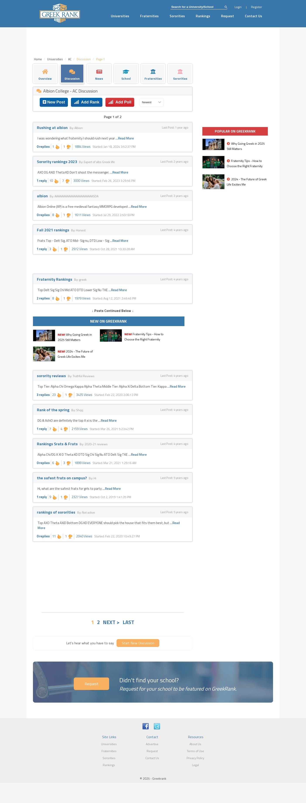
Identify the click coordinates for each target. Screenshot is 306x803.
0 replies (43, 146)
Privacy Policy (195, 758)
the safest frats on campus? (62, 478)
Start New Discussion (138, 643)
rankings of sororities (56, 512)
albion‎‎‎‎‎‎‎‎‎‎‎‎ (43, 196)
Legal (195, 765)
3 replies (43, 394)
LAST (128, 622)
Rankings (203, 16)
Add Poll (119, 102)
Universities (120, 16)
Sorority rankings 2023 (57, 162)
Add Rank (86, 102)
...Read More (124, 138)
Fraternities (149, 16)
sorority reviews (52, 376)
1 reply (42, 180)
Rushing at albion (53, 128)
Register (256, 7)
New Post (54, 102)
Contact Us (253, 16)
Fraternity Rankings (55, 279)
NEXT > (111, 622)
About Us (195, 744)
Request (227, 16)
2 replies (43, 298)
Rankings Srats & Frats (58, 444)
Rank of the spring (53, 410)
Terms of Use (195, 751)
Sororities (177, 16)
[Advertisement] (112, 576)
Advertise (152, 744)
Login (238, 7)
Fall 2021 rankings (53, 230)
